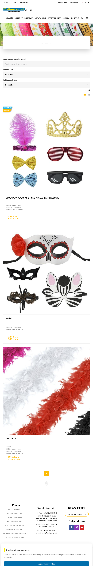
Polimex (20, 552)
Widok (87, 90)
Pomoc (14, 2)
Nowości (9, 18)
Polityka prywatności (16, 525)
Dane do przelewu (16, 514)
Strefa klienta (54, 18)
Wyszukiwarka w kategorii (14, 59)
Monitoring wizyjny (16, 529)
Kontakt (75, 18)
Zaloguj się (74, 2)
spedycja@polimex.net (49, 524)
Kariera (66, 18)
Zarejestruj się (62, 2)
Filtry (11, 563)
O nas (6, 2)
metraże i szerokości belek (16, 533)
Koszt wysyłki (16, 510)
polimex (44, 44)
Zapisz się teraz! (77, 514)
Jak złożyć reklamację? (16, 537)
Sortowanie (8, 70)
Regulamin (23, 2)
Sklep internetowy (24, 18)
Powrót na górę (80, 557)
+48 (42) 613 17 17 (50, 513)
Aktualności (40, 18)
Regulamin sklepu (16, 521)
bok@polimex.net (49, 516)
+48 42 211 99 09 (50, 530)
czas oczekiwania (16, 518)
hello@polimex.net (49, 533)
